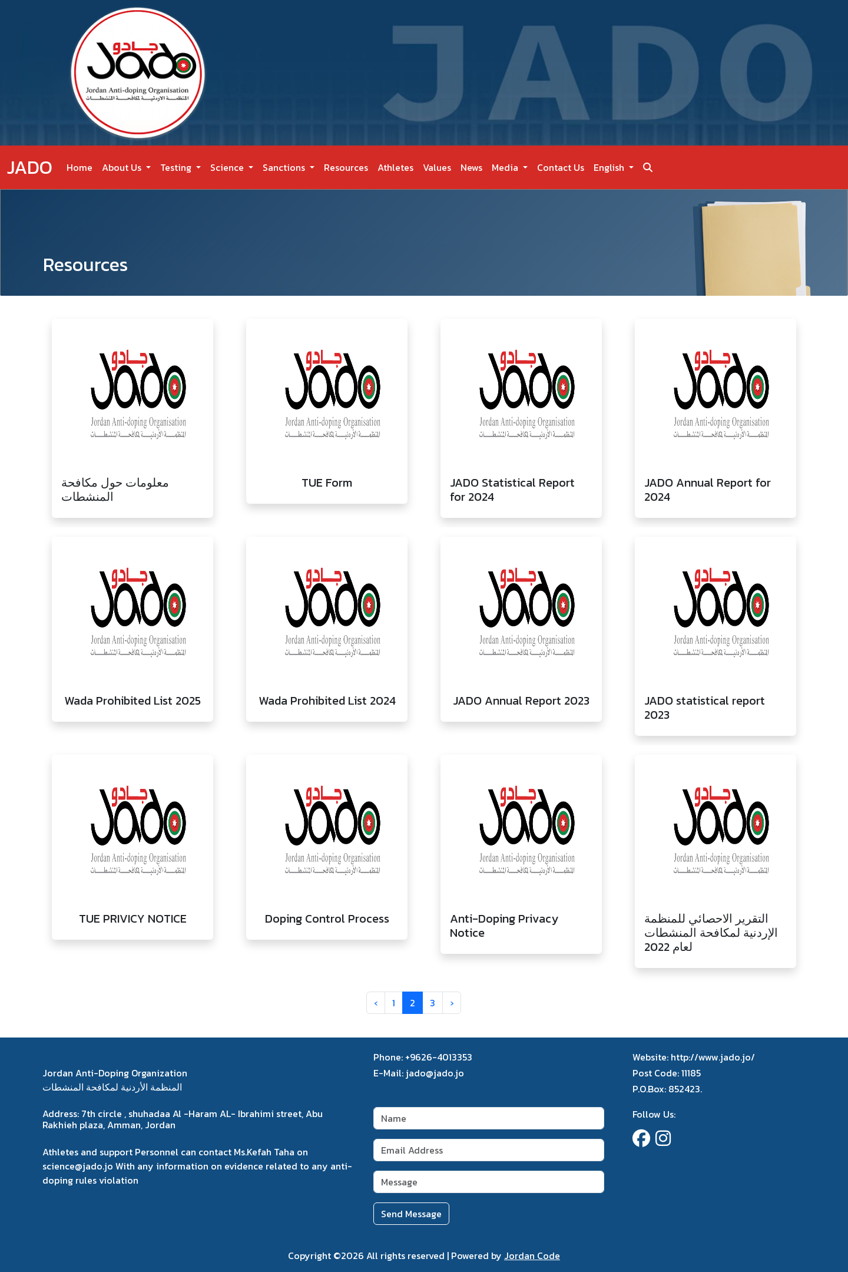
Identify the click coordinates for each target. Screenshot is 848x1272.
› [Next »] (451, 1003)
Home (79, 167)
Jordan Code (532, 1255)
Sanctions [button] (285, 167)
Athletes (395, 167)
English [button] (610, 167)
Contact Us (560, 167)
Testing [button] (177, 167)
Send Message (411, 1214)
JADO (29, 167)
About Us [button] (123, 167)
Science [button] (228, 167)
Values (437, 167)
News (471, 167)
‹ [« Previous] (375, 1003)
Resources (346, 167)
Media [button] (506, 167)
